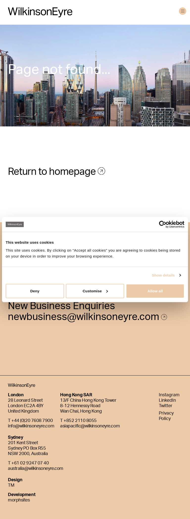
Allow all (155, 291)
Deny (34, 291)
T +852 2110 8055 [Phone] (78, 421)
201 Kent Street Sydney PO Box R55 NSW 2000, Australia (28, 449)
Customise (95, 291)
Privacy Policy (166, 416)
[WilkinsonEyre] (40, 12)
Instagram (169, 395)
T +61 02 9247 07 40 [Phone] (28, 463)
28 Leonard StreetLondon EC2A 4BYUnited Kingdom (25, 406)
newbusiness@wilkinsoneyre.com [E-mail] (87, 318)
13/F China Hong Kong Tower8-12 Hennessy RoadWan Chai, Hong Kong (88, 406)
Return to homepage (53, 179)
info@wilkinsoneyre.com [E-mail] (31, 426)
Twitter (165, 406)
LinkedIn (167, 400)
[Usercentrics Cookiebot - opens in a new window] (162, 224)
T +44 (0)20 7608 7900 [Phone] (30, 421)
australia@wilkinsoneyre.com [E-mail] (35, 469)
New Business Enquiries (61, 307)
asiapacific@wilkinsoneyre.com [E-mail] (90, 426)
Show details (163, 275)
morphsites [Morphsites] (19, 500)
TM (11, 485)
